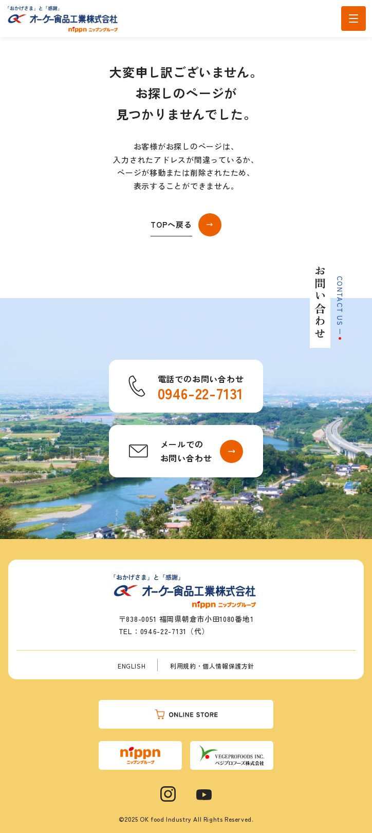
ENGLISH (131, 665)
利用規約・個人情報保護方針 (212, 665)
